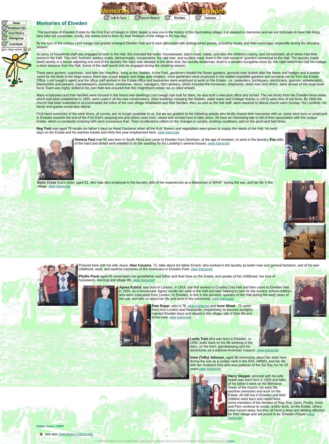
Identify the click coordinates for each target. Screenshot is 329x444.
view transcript (168, 132)
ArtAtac (230, 441)
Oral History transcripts (76, 434)
